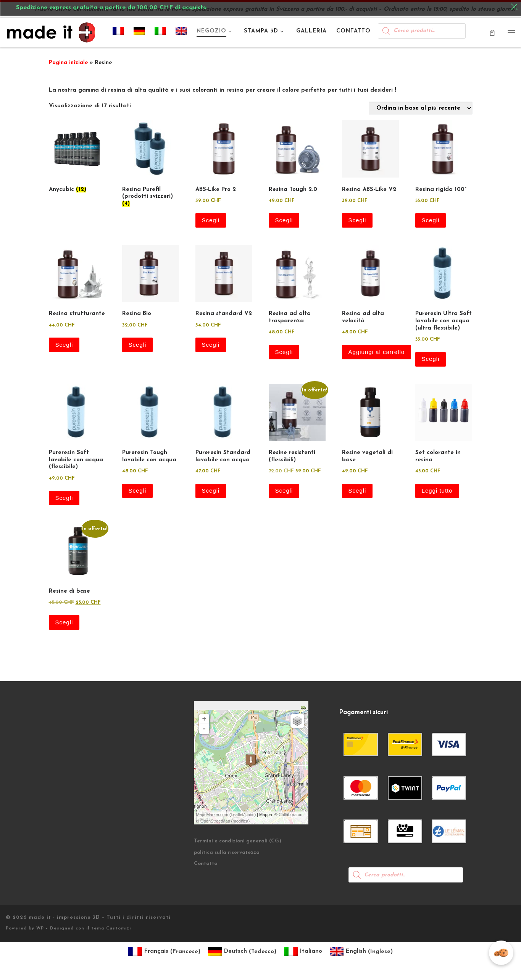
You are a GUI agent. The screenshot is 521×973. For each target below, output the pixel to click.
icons (250, 814)
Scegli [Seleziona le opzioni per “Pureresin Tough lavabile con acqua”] (138, 490)
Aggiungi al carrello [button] (376, 352)
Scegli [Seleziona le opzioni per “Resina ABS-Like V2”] (357, 220)
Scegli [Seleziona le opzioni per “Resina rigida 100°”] (431, 220)
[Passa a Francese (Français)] (164, 951)
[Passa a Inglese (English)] (361, 951)
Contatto (205, 863)
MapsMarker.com (212, 814)
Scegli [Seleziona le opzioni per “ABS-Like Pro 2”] (211, 220)
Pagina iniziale (68, 63)
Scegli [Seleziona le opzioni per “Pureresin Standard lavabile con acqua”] (211, 490)
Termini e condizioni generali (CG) (237, 841)
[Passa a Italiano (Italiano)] (303, 951)
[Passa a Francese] (118, 32)
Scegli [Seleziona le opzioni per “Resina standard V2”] (211, 344)
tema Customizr (111, 928)
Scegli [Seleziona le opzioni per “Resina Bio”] (138, 344)
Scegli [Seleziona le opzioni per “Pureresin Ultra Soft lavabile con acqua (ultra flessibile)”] (431, 359)
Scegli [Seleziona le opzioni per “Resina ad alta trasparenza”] (284, 352)
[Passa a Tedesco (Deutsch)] (242, 951)
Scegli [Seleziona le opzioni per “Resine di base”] (64, 622)
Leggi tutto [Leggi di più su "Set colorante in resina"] (437, 490)
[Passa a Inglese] (181, 32)
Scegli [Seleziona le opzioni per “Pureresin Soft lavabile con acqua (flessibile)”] (64, 498)
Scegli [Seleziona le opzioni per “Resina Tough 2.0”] (284, 220)
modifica (240, 821)
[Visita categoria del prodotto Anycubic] (77, 158)
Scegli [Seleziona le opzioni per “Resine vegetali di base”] (357, 490)
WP (40, 928)
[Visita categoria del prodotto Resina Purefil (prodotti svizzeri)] (150, 165)
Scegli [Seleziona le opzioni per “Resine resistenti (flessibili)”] (284, 490)
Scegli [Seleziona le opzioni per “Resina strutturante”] (64, 344)
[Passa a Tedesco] (139, 32)
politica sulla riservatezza (227, 852)
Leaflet (237, 814)
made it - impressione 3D (64, 917)
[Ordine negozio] (421, 108)
